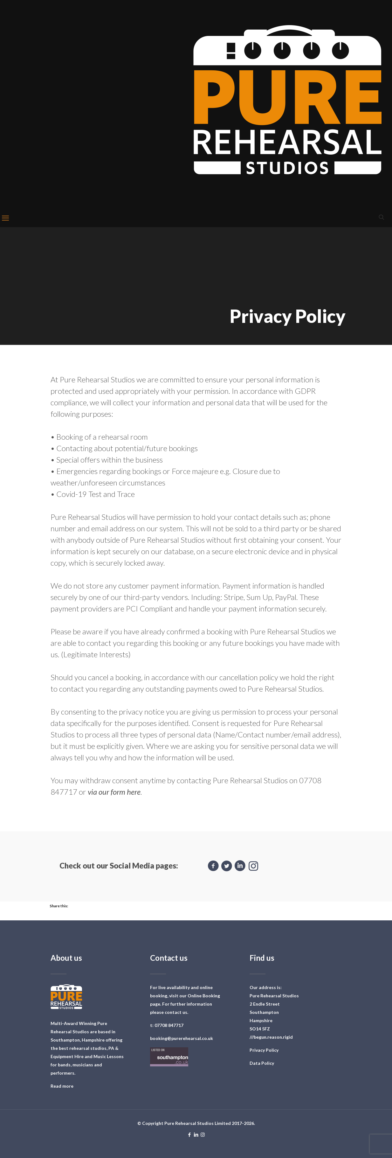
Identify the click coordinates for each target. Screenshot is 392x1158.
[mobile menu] (5, 218)
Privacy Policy (264, 1050)
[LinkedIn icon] (196, 1134)
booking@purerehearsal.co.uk (181, 1038)
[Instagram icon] (202, 1134)
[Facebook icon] (189, 1134)
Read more (62, 1086)
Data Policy (262, 1063)
